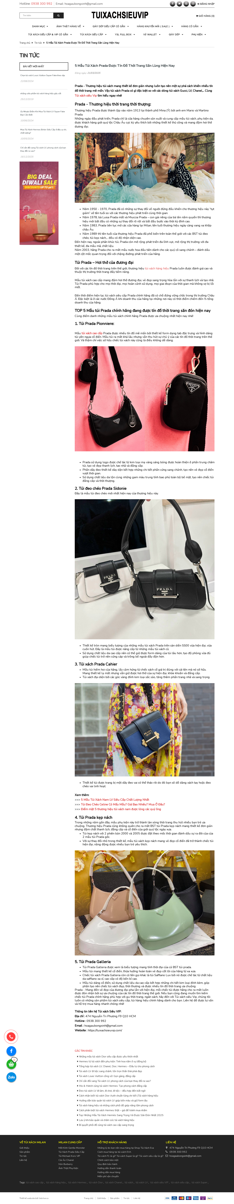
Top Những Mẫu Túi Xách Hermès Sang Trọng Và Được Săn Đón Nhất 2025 (121, 1115)
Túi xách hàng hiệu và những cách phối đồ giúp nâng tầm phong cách (116, 1105)
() (205, 16)
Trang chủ (25, 43)
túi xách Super (199, 1182)
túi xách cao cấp (92, 333)
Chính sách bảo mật (108, 1160)
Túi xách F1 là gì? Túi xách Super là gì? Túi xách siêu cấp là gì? (130, 1156)
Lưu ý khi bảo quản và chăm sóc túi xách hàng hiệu (106, 1120)
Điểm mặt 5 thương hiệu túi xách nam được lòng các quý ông (121, 809)
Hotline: (37, 4)
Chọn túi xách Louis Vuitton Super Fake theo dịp (42, 75)
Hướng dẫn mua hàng (109, 1172)
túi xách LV (142, 1182)
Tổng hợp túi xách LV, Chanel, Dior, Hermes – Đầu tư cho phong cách (117, 1066)
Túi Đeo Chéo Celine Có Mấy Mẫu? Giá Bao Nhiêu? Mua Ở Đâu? (123, 804)
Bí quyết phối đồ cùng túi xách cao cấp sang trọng (106, 1125)
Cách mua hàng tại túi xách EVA (114, 1152)
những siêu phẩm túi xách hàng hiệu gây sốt (40, 93)
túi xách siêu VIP (159, 1182)
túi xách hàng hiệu (157, 268)
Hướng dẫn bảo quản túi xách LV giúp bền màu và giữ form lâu (113, 1100)
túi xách (129, 1182)
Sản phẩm (25, 1152)
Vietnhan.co (43, 1198)
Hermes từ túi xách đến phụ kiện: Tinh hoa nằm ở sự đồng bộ (112, 1061)
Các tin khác (83, 1051)
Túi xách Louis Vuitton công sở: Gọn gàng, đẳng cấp (107, 1076)
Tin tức (38, 43)
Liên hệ (23, 1160)
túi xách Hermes (77, 1182)
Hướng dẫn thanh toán (109, 1168)
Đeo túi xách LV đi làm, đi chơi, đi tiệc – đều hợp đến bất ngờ (112, 1091)
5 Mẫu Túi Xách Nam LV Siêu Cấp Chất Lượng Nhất (115, 800)
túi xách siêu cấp (180, 1182)
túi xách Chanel (113, 1182)
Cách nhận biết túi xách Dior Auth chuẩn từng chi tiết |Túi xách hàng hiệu (118, 1095)
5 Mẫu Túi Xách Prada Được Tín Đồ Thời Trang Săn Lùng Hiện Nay (125, 65)
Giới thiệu (24, 1147)
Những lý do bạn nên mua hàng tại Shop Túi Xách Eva (126, 1147)
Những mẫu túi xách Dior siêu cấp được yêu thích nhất (108, 1056)
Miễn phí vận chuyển (108, 1176)
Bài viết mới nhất (33, 66)
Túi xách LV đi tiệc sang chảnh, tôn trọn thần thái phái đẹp (110, 1071)
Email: (79, 4)
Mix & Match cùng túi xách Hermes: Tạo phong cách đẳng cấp (113, 1086)
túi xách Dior (96, 1182)
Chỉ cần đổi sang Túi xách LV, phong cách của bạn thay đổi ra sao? (115, 1081)
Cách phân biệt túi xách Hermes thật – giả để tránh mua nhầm (113, 1110)
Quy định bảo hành (107, 1164)
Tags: (22, 1182)
